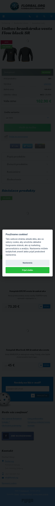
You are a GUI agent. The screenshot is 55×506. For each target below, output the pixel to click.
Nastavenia (27, 263)
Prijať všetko (27, 270)
